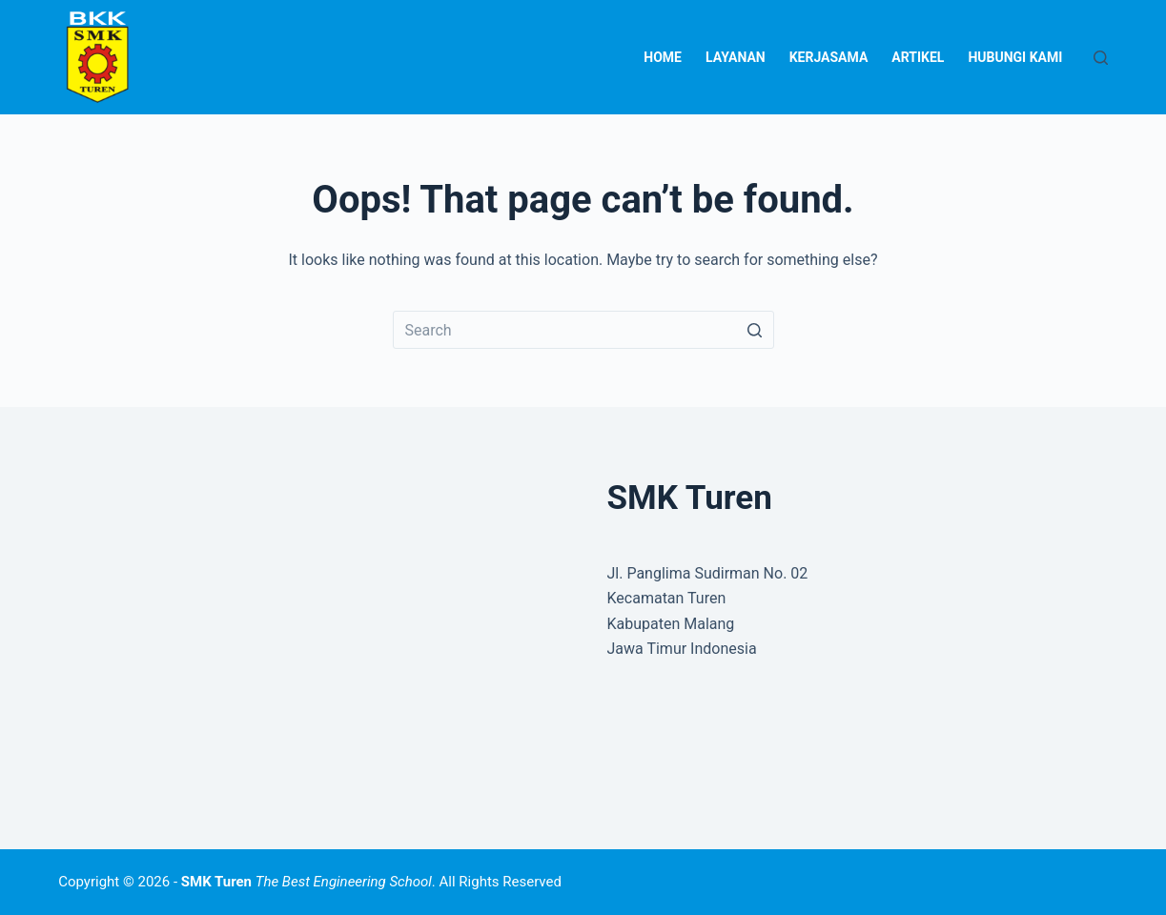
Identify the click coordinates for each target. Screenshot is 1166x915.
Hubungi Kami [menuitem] (1015, 57)
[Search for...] (583, 330)
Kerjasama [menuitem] (829, 57)
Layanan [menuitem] (736, 57)
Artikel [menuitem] (917, 57)
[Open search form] (1101, 58)
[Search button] (755, 330)
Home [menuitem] (663, 57)
